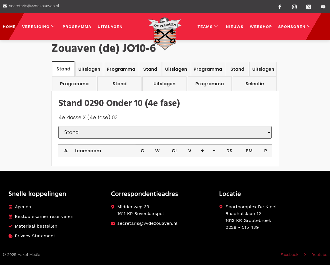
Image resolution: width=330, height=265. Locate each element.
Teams (208, 26)
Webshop (261, 26)
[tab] (63, 68)
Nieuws (234, 26)
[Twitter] (308, 6)
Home (9, 26)
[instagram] (294, 6)
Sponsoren (294, 26)
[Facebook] (280, 7)
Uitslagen (110, 26)
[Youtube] (323, 7)
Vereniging (38, 26)
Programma (77, 26)
